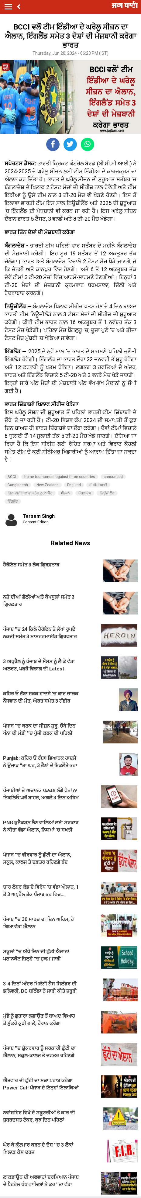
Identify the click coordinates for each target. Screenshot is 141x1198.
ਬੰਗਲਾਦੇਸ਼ (84, 493)
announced (113, 477)
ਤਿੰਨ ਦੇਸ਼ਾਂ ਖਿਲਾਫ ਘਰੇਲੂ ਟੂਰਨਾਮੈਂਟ (30, 493)
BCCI (12, 477)
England (74, 485)
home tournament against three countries (59, 477)
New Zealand (47, 485)
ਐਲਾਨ (65, 493)
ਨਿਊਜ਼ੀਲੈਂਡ (107, 493)
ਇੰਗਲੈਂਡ (13, 501)
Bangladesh (18, 485)
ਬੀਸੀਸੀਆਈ (98, 485)
